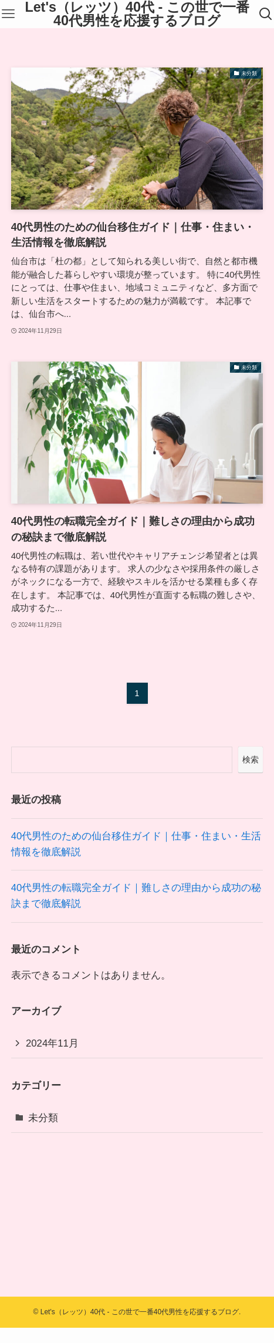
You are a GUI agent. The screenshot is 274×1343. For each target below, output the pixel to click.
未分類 (43, 1117)
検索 (250, 759)
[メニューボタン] (8, 14)
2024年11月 (52, 1043)
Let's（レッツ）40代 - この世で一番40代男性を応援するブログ (137, 14)
